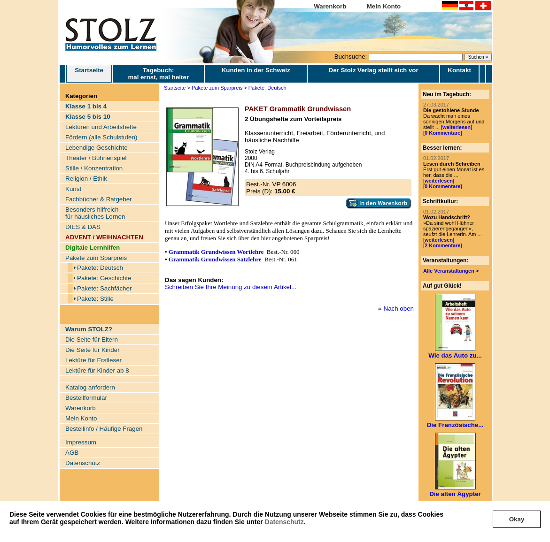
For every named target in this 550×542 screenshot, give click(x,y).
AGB (71, 452)
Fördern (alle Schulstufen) (101, 137)
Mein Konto (384, 6)
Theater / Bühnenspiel (95, 157)
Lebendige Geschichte (96, 147)
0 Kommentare (442, 133)
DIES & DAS (83, 226)
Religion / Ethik (86, 178)
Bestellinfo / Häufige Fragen (103, 428)
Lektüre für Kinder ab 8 (97, 370)
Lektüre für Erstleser (93, 360)
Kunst (73, 188)
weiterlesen (456, 127)
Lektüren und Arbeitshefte (101, 126)
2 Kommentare (442, 245)
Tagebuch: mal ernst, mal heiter (158, 74)
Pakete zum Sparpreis (96, 257)
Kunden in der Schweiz (256, 70)
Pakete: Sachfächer (104, 288)
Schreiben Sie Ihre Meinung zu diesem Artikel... (230, 286)
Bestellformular (86, 397)
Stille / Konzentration (94, 168)
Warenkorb (330, 6)
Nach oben (399, 308)
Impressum (80, 442)
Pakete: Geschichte (104, 278)
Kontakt (459, 70)
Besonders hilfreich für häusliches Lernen (95, 213)
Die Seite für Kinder (92, 349)
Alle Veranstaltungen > (451, 271)
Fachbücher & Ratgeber (98, 199)
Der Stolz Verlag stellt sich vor (373, 70)
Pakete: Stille (95, 298)
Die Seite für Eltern (91, 339)
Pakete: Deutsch (100, 267)
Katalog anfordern (90, 387)
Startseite (89, 74)
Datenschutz (284, 522)
